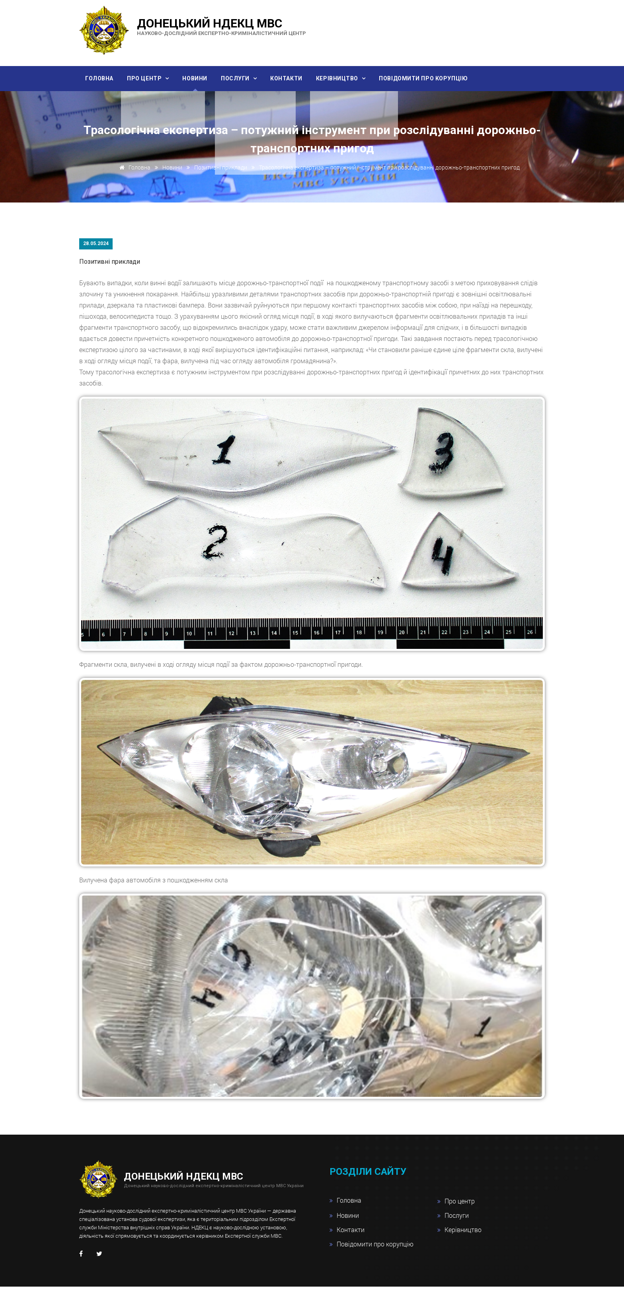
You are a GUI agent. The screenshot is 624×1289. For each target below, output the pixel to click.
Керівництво (346, 79)
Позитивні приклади (220, 170)
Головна (100, 79)
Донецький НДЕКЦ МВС (221, 26)
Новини (198, 79)
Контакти (293, 79)
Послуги (241, 79)
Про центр (147, 79)
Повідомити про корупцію (433, 79)
